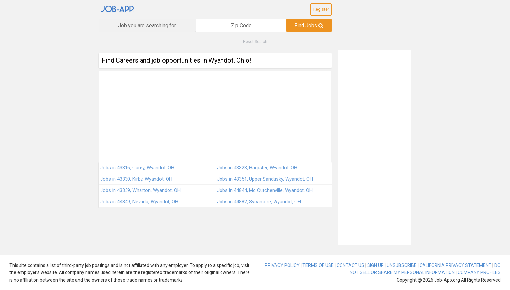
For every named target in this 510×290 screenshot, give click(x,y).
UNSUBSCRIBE (402, 265)
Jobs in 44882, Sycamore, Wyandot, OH (259, 202)
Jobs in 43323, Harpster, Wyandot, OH (257, 167)
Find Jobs (308, 25)
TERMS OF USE (318, 265)
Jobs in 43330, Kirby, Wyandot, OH (136, 179)
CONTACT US (350, 265)
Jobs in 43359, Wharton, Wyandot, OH (140, 190)
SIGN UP (375, 265)
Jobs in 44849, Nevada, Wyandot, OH (139, 202)
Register (321, 9)
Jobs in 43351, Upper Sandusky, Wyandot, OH (265, 179)
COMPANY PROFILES (479, 272)
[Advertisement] (215, 116)
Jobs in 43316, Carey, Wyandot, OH (137, 167)
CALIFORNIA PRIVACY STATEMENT (455, 265)
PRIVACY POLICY (282, 265)
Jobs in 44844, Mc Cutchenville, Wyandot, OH (265, 190)
